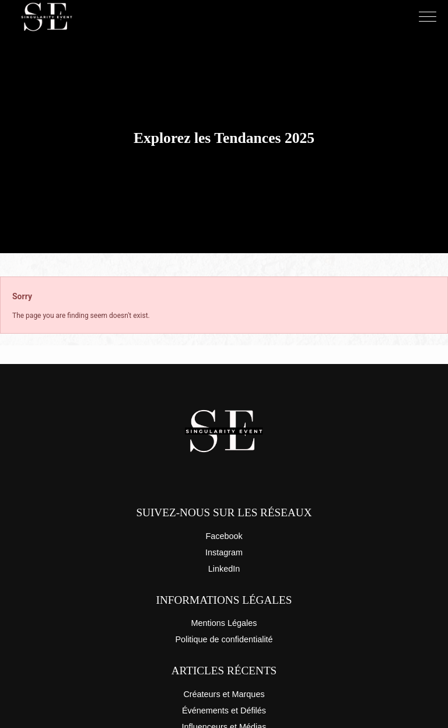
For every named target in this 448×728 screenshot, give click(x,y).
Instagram (224, 552)
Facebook (223, 536)
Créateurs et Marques (223, 694)
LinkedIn (224, 568)
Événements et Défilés (224, 710)
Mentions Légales (224, 623)
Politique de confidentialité (223, 639)
